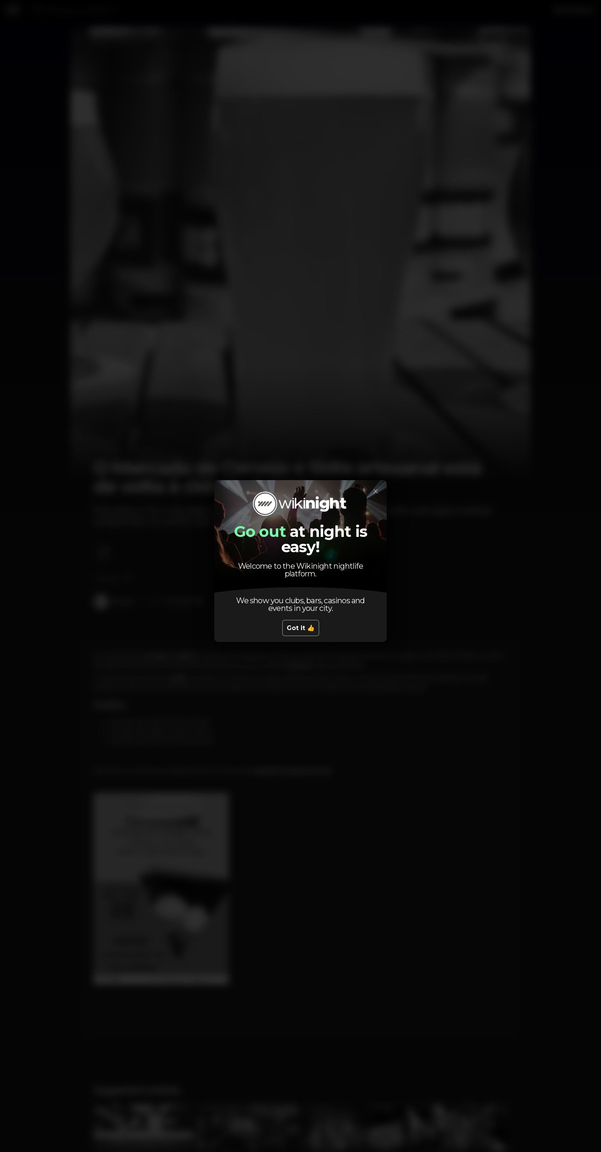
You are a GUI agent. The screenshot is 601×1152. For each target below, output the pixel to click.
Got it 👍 (301, 628)
